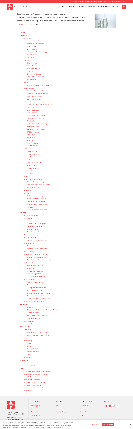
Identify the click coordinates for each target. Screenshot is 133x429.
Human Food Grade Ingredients (37, 198)
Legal (22, 369)
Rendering (30, 140)
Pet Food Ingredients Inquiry (36, 196)
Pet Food (26, 193)
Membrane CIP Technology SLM (33, 302)
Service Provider (32, 165)
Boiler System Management (36, 282)
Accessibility (84, 412)
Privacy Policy (27, 391)
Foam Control (27, 221)
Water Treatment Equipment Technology (40, 260)
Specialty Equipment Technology (37, 257)
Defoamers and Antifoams (35, 226)
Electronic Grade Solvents (35, 265)
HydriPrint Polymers (33, 157)
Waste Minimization (33, 352)
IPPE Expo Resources (33, 132)
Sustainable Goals (32, 349)
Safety (29, 346)
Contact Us (23, 24)
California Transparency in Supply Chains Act (37, 371)
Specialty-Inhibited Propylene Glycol (38, 293)
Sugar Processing (32, 143)
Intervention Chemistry (34, 99)
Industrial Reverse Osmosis (35, 290)
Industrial (26, 160)
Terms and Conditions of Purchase (34, 382)
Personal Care (27, 190)
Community (27, 357)
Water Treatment (29, 279)
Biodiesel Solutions (33, 66)
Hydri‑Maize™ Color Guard (35, 77)
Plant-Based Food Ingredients (36, 91)
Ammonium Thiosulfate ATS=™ (37, 44)
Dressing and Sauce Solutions (36, 115)
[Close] (130, 424)
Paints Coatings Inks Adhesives (33, 179)
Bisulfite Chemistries (33, 68)
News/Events (27, 329)
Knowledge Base (28, 324)
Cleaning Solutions (33, 246)
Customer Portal (96, 1)
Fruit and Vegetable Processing (37, 124)
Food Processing (28, 88)
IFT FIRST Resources (33, 126)
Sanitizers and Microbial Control (37, 204)
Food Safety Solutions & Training (37, 94)
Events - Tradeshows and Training (38, 335)
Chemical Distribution (34, 162)
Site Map (83, 409)
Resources (23, 304)
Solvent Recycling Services (35, 271)
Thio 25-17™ (31, 57)
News (57, 406)
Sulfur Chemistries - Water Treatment (39, 299)
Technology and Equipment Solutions (35, 254)
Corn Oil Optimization (34, 74)
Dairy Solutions (32, 113)
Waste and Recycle (29, 263)
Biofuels (26, 60)
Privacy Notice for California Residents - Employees (39, 377)
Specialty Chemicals (33, 168)
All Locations (31, 366)
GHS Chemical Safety (33, 318)
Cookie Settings (95, 424)
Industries (23, 35)
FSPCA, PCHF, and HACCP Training (38, 315)
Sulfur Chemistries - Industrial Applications (40, 171)
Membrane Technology (34, 96)
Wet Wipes (30, 173)
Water (29, 354)
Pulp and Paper (28, 207)
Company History (79, 1)
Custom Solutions (32, 151)
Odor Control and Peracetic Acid (37, 240)
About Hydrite (25, 327)
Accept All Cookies (108, 424)
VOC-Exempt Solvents (34, 187)
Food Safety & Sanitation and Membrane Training (42, 310)
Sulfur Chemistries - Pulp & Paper (37, 210)
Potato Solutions (32, 137)
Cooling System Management (36, 288)
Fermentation (27, 218)
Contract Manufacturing (31, 215)
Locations (26, 363)
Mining (25, 176)
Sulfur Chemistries (29, 252)
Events (58, 409)
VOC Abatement (32, 79)
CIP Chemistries (32, 71)
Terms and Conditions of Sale (32, 385)
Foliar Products (31, 46)
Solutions (23, 213)
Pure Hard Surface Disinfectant (37, 249)
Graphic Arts (27, 149)
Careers (87, 1)
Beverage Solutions (33, 110)
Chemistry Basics (28, 321)
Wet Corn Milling (32, 107)
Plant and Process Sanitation (36, 201)
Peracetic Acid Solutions (31, 237)
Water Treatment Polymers (35, 232)
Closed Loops (31, 285)
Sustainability (27, 341)
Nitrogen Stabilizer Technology (37, 52)
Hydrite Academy (28, 307)
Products (23, 33)
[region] (66, 424)
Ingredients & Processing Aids (36, 129)
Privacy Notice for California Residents (35, 374)
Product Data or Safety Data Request (114, 1)
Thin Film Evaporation (34, 274)
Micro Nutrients (32, 49)
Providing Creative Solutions (23, 7)
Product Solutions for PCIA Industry (38, 185)
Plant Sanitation (28, 243)
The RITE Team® (32, 146)
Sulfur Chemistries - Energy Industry (38, 85)
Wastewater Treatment (34, 296)
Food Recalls (31, 121)
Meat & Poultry (31, 135)
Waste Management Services (36, 276)
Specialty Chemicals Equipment (36, 224)
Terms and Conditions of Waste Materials (36, 388)
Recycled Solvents (32, 268)
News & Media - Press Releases (37, 332)
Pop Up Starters (32, 55)
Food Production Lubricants (36, 118)
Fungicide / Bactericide (34, 41)
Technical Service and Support (36, 182)
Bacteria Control (32, 63)
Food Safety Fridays (33, 313)
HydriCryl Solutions (33, 154)
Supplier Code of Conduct (31, 380)
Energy (25, 82)
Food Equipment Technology (36, 102)
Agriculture (27, 38)
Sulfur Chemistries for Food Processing (39, 104)
